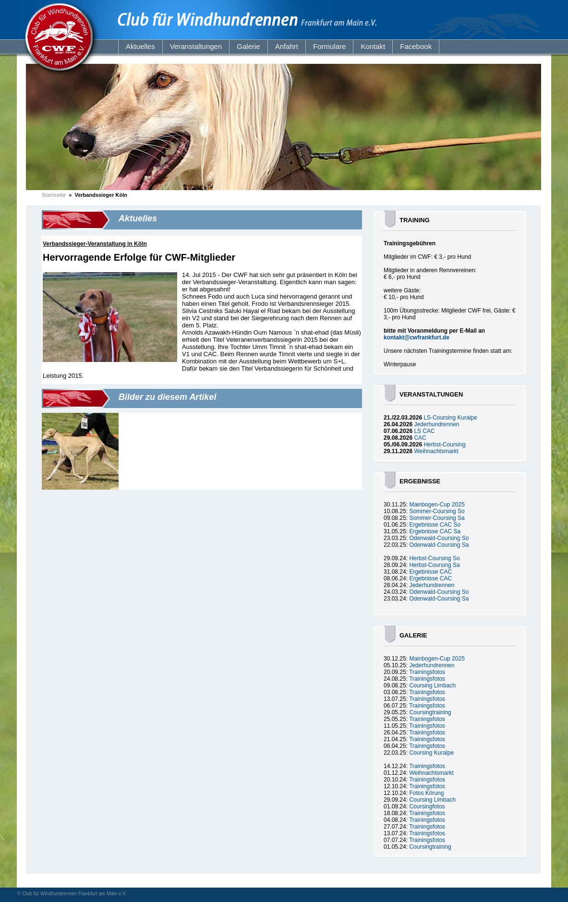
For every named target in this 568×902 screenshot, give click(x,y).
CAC (420, 437)
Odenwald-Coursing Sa (439, 544)
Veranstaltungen (196, 46)
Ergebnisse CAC (430, 571)
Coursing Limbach (432, 685)
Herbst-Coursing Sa (434, 565)
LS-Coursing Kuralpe (450, 417)
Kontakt (373, 46)
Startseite (54, 195)
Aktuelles (140, 46)
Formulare (329, 46)
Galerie (248, 46)
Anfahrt (286, 46)
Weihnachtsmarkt (436, 451)
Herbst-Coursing (444, 444)
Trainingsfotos (427, 672)
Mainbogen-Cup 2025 (436, 504)
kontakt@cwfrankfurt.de (416, 337)
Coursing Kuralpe (431, 752)
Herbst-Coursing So (434, 558)
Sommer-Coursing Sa (436, 518)
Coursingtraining (430, 712)
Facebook (416, 46)
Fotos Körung (426, 793)
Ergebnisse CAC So (434, 524)
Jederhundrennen (436, 424)
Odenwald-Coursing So (439, 538)
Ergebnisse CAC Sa (434, 531)
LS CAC (424, 431)
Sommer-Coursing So (436, 511)
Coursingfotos (427, 806)
